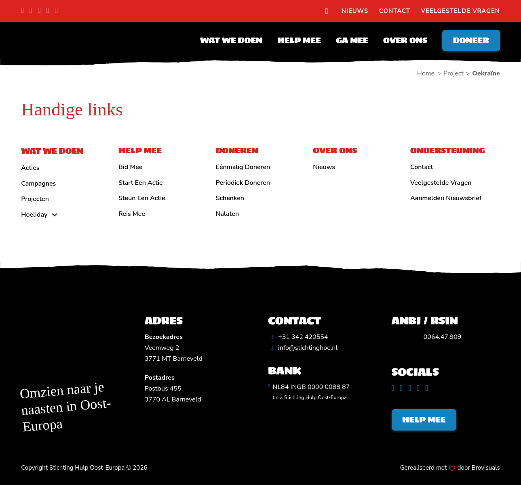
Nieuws (355, 11)
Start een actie (140, 182)
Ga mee (352, 40)
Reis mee (131, 213)
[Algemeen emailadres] (302, 348)
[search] (327, 11)
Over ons (405, 40)
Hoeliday (34, 214)
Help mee (299, 40)
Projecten (35, 198)
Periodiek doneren (243, 182)
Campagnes (38, 183)
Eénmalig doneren (243, 167)
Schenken (230, 198)
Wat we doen (231, 40)
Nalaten (227, 213)
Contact (394, 11)
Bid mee (130, 167)
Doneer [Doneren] (471, 40)
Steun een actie (141, 198)
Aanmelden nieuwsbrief (445, 198)
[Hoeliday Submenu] (54, 214)
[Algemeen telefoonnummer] (298, 337)
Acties (30, 167)
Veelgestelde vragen (460, 11)
